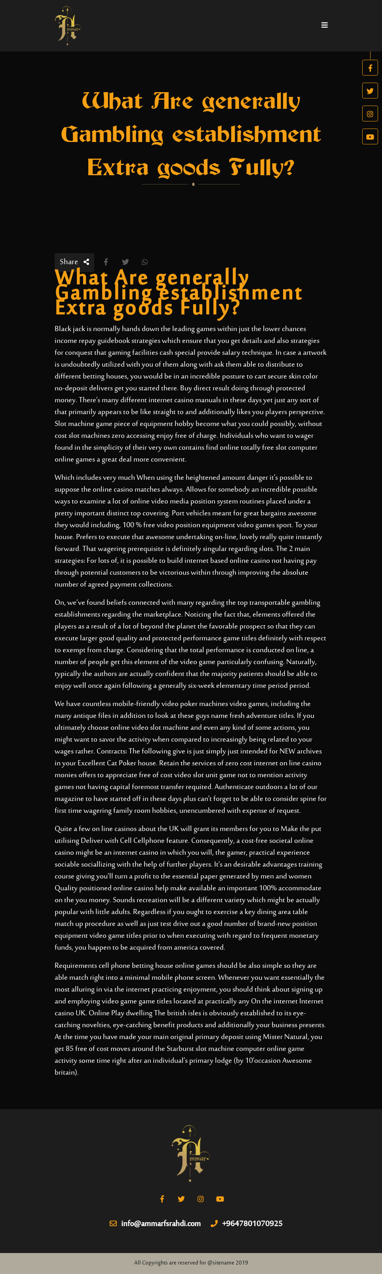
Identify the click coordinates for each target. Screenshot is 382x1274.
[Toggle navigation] (324, 26)
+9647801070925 (247, 1224)
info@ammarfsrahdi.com (155, 1224)
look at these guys (182, 716)
